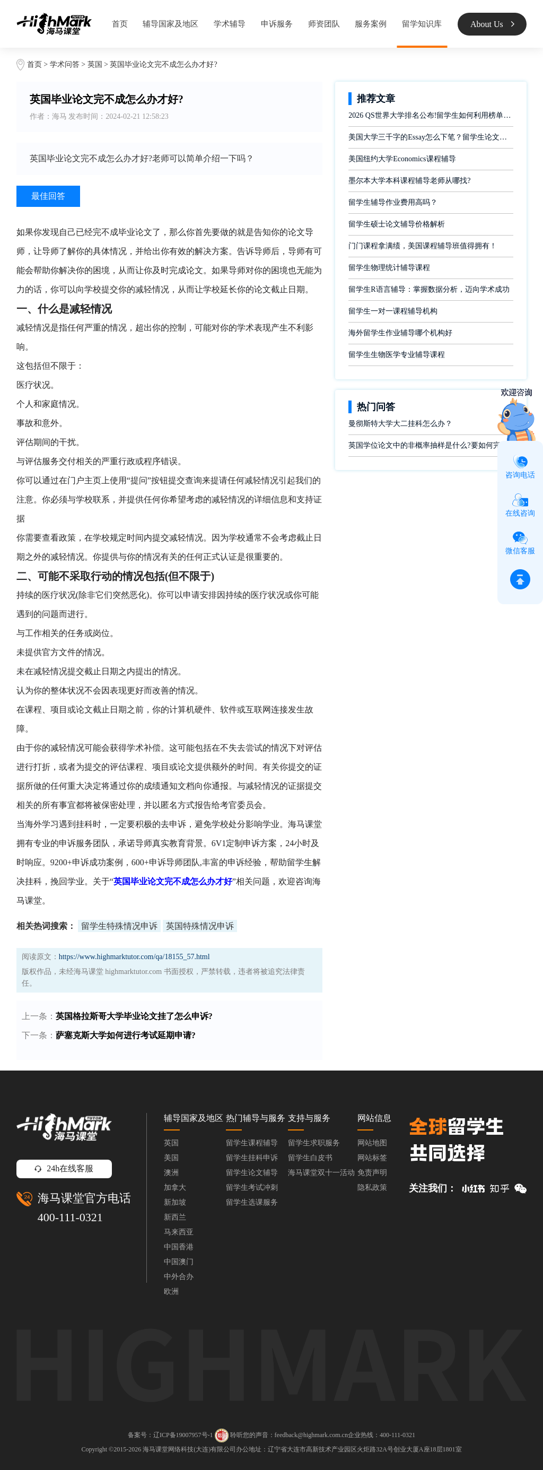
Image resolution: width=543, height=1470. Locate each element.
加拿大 (175, 1187)
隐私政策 (372, 1187)
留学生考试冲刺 (252, 1187)
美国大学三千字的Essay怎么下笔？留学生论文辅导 (430, 137)
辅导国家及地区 (170, 24)
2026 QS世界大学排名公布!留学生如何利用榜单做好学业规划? (430, 115)
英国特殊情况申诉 (200, 925)
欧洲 (171, 1291)
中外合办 (179, 1277)
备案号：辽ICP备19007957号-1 (170, 1434)
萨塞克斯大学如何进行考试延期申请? (126, 1035)
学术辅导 (230, 24)
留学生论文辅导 (252, 1173)
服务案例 (371, 24)
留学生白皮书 (310, 1158)
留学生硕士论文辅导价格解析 (396, 224)
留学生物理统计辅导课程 (389, 268)
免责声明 (372, 1173)
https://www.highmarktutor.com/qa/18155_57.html (134, 957)
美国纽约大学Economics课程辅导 (402, 159)
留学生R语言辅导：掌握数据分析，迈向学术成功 (428, 289)
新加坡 (175, 1202)
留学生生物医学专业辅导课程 (396, 355)
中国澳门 (179, 1262)
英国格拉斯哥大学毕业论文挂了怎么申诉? (134, 1016)
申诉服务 (277, 24)
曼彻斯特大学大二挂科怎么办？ (400, 424)
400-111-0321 (70, 1217)
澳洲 (171, 1173)
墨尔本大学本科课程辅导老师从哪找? (409, 181)
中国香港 (179, 1247)
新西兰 (175, 1217)
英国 (95, 64)
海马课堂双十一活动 (321, 1173)
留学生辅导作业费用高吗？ (392, 202)
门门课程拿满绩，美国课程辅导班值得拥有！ (422, 246)
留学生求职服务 (314, 1143)
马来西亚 (179, 1232)
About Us (492, 24)
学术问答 (65, 64)
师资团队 (324, 24)
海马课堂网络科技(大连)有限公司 (189, 1449)
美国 (171, 1158)
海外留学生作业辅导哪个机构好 (400, 333)
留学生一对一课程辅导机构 (392, 311)
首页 (120, 24)
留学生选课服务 (252, 1202)
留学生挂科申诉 (252, 1158)
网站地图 (372, 1143)
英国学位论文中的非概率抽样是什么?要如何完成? (429, 445)
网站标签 (372, 1158)
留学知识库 (422, 24)
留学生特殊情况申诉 (119, 925)
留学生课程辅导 (252, 1143)
